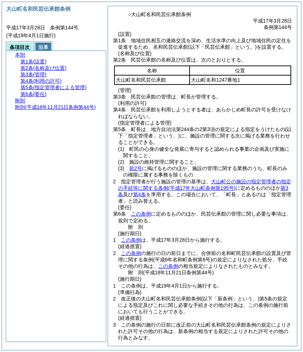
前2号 (135, 168)
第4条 (139, 194)
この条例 (141, 214)
